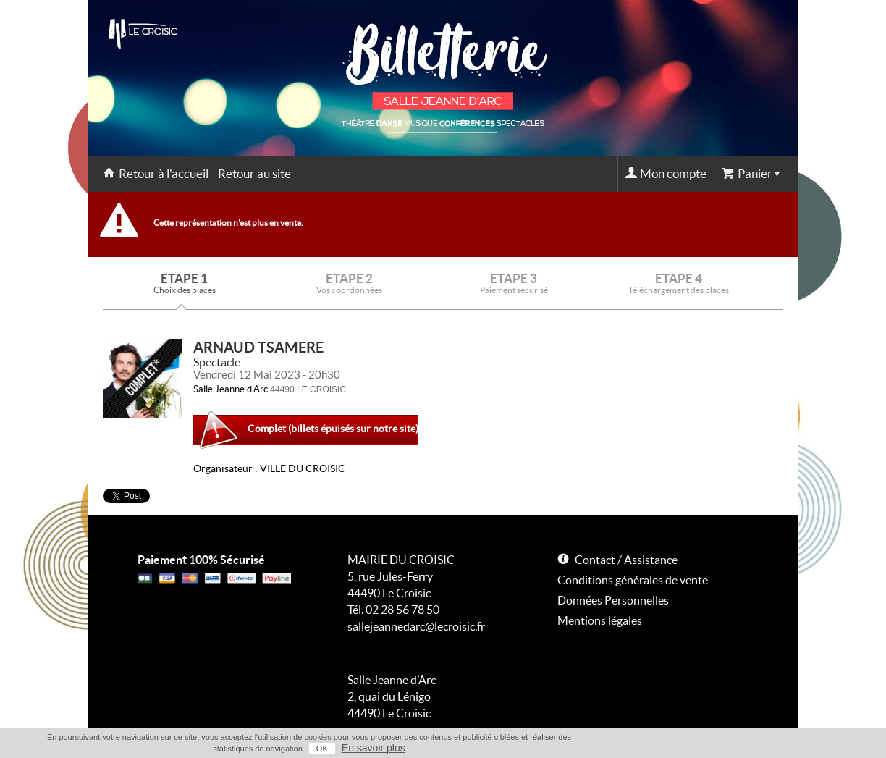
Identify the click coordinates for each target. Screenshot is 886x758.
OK (322, 748)
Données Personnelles (613, 600)
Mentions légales (599, 620)
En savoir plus (373, 748)
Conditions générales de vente (632, 579)
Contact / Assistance (626, 559)
